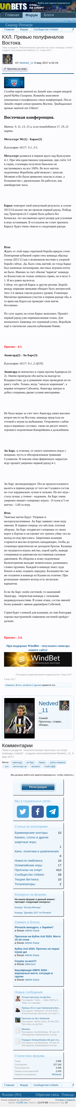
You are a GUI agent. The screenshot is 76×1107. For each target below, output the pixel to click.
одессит (30, 964)
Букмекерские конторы (31, 832)
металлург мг (19, 766)
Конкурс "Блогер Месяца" (28, 907)
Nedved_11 (33, 50)
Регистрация (38, 787)
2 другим (36, 685)
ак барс (29, 762)
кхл (6, 766)
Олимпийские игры (28, 865)
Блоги (49, 15)
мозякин (35, 766)
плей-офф (49, 766)
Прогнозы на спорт (15, 69)
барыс (41, 762)
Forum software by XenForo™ (16, 1100)
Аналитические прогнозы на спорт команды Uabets (45, 47)
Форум (32, 15)
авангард (16, 762)
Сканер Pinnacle (19, 25)
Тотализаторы (25, 884)
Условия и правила (65, 1100)
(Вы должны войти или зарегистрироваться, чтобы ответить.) (42, 775)
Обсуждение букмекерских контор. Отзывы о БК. (47, 1034)
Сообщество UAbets (29, 874)
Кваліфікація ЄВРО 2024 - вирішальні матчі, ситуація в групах (34, 973)
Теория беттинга (27, 879)
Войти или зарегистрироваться (54, 3)
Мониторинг (54, 20)
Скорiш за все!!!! (26, 961)
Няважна (9, 685)
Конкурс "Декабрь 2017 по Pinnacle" (33, 912)
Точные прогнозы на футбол (36, 997)
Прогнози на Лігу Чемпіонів (36, 1018)
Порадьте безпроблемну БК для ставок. (42, 1040)
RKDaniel (56, 1074)
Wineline (26, 1029)
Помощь (67, 1094)
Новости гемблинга (28, 860)
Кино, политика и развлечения (37, 851)
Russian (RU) (11, 1094)
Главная (12, 15)
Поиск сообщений (14, 20)
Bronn (18, 685)
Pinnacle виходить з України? (34, 927)
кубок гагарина (57, 762)
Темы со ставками (31, 1003)
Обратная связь (47, 1094)
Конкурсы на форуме (30, 894)
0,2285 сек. (22, 1102)
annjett (26, 685)
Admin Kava (32, 930)
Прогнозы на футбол (32, 1024)
